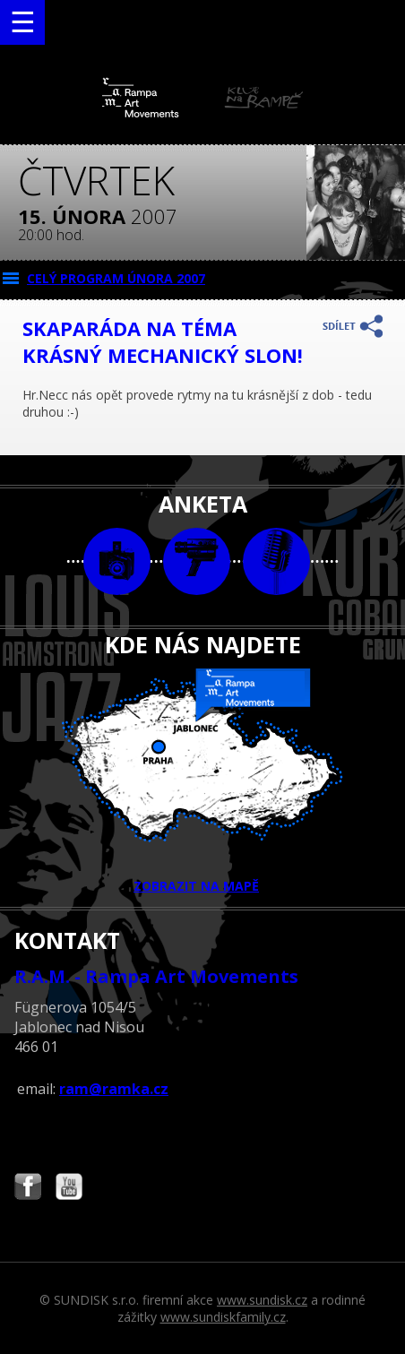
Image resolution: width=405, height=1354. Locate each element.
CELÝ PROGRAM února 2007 (116, 278)
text (276, 561)
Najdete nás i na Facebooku (27, 1188)
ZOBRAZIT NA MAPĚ (202, 781)
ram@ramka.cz (113, 1089)
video (196, 561)
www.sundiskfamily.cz (223, 1316)
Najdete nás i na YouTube (69, 1188)
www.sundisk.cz (262, 1299)
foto (117, 561)
